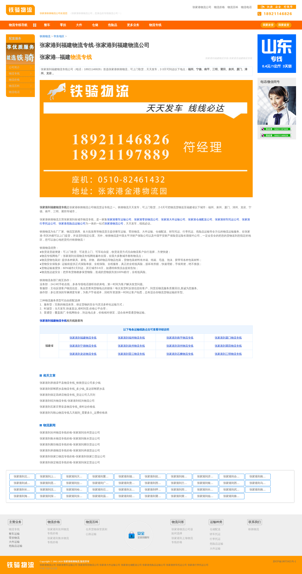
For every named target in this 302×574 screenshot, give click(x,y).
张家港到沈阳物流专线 (49, 489)
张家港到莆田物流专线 (154, 496)
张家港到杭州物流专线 (154, 476)
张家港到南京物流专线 (180, 476)
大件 (79, 25)
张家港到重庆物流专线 (101, 476)
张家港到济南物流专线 (206, 476)
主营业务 (15, 522)
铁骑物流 (45, 36)
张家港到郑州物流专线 (180, 489)
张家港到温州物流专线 (101, 496)
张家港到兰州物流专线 (180, 483)
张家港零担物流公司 (146, 219)
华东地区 (59, 36)
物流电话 (246, 7)
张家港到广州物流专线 (101, 483)
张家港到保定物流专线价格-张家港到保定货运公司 (70, 462)
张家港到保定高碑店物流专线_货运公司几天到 (67, 394)
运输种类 (216, 522)
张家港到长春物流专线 (23, 489)
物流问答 (178, 522)
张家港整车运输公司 (119, 219)
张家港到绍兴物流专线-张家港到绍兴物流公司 (67, 400)
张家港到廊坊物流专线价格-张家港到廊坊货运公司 (70, 444)
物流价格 (219, 7)
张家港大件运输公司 (173, 219)
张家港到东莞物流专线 (75, 496)
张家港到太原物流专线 (127, 489)
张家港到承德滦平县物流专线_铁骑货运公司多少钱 (70, 382)
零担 (63, 25)
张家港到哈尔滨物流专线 (75, 489)
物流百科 (232, 7)
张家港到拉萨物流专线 (75, 483)
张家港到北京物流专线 (23, 476)
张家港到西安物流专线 (154, 483)
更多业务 (133, 25)
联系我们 (254, 522)
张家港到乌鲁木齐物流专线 (258, 483)
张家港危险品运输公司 (72, 223)
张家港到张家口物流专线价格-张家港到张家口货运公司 (72, 456)
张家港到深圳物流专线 (49, 496)
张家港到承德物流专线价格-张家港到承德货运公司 (70, 450)
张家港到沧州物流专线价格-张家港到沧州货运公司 (70, 432)
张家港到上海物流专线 (49, 476)
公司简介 (14, 67)
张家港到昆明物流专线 (49, 483)
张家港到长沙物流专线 (206, 489)
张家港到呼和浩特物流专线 (154, 489)
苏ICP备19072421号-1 (284, 561)
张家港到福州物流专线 (127, 476)
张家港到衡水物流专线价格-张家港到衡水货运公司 (70, 438)
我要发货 (268, 25)
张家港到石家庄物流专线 (101, 489)
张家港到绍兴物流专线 (127, 496)
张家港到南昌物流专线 (258, 476)
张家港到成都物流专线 (23, 483)
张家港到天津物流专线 (75, 476)
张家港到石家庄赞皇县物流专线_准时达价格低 (67, 406)
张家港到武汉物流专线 (232, 489)
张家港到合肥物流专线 (232, 476)
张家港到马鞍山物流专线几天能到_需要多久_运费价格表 (73, 412)
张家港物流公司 (201, 7)
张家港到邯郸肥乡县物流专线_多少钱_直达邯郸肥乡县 (72, 388)
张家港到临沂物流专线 (206, 496)
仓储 (95, 25)
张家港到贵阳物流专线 (127, 483)
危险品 (112, 25)
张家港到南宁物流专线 (258, 489)
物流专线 (155, 25)
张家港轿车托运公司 (227, 219)
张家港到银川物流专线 (206, 483)
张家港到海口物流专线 (23, 496)
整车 (47, 25)
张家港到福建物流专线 (53, 320)
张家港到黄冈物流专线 (180, 496)
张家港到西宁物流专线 (232, 483)
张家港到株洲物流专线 (232, 496)
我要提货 (283, 25)
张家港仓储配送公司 (200, 219)
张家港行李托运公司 (198, 565)
